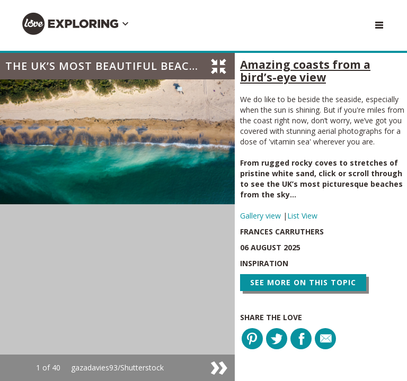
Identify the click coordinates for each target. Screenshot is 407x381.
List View (302, 216)
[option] (117, 217)
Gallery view (261, 216)
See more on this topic (303, 282)
